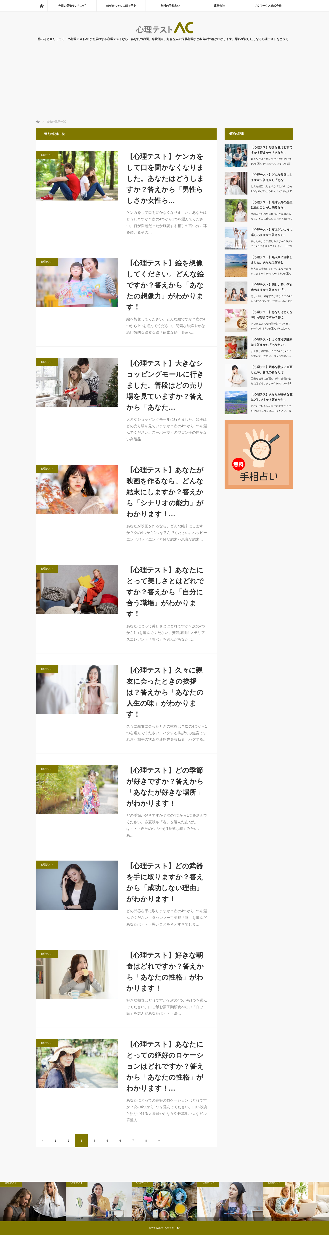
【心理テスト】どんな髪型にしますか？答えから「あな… (271, 177)
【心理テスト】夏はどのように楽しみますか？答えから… (271, 232)
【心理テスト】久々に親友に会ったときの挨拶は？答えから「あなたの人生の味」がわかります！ (165, 692)
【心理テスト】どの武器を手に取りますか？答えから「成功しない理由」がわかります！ (164, 882)
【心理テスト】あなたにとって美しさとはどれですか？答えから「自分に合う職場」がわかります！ (165, 592)
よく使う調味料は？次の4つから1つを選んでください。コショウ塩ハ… (271, 353)
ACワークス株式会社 (268, 5)
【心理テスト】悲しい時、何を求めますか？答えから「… (271, 287)
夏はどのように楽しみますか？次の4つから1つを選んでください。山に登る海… (271, 246)
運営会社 (219, 5)
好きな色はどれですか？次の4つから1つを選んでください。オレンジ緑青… (271, 163)
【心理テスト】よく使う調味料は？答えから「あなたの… (271, 342)
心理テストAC (172, 1228)
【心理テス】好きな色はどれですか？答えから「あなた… (271, 150)
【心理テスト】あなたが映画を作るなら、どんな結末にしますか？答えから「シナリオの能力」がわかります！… (164, 492)
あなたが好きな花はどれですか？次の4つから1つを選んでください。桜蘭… (271, 411)
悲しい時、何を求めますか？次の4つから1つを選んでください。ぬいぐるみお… (271, 301)
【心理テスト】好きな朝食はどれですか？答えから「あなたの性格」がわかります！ (165, 971)
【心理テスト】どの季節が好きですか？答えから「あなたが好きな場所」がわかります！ (165, 786)
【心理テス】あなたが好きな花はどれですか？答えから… (271, 397)
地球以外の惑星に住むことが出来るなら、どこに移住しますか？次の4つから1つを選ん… (271, 218)
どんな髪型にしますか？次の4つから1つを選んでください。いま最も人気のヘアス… (271, 191)
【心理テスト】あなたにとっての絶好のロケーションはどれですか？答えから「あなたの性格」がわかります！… (165, 1066)
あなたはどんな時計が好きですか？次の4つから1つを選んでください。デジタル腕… (271, 328)
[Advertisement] (164, 85)
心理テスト (47, 155)
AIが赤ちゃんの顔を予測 (121, 5)
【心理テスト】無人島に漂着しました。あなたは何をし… (271, 259)
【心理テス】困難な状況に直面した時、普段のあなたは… (271, 369)
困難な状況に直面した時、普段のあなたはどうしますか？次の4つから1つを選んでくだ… (271, 383)
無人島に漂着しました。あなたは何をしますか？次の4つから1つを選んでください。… (271, 273)
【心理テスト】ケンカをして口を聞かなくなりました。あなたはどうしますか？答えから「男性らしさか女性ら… (165, 178)
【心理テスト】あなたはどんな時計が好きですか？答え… (271, 314)
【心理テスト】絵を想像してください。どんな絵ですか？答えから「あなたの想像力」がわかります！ (165, 285)
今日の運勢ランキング (72, 5)
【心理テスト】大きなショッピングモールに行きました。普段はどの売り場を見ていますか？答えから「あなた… (165, 385)
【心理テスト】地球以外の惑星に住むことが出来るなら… (271, 204)
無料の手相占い (170, 5)
